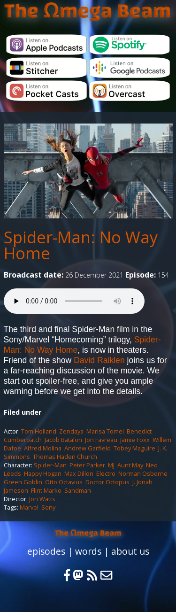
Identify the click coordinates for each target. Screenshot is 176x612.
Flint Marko (46, 490)
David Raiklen (99, 360)
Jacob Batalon (63, 439)
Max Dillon (78, 473)
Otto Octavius (64, 482)
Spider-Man (50, 465)
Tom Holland (38, 431)
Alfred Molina (42, 448)
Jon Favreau (101, 439)
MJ (111, 465)
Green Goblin (23, 482)
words (88, 551)
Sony (48, 507)
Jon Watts (42, 499)
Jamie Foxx (135, 439)
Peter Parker (87, 465)
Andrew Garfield (87, 448)
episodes (46, 551)
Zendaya (71, 431)
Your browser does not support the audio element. (74, 301)
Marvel (29, 507)
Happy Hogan (42, 473)
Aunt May (130, 465)
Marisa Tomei (105, 431)
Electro (105, 473)
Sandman (77, 490)
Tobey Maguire (134, 448)
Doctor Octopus (107, 482)
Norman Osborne (143, 473)
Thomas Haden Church (65, 456)
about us (130, 551)
